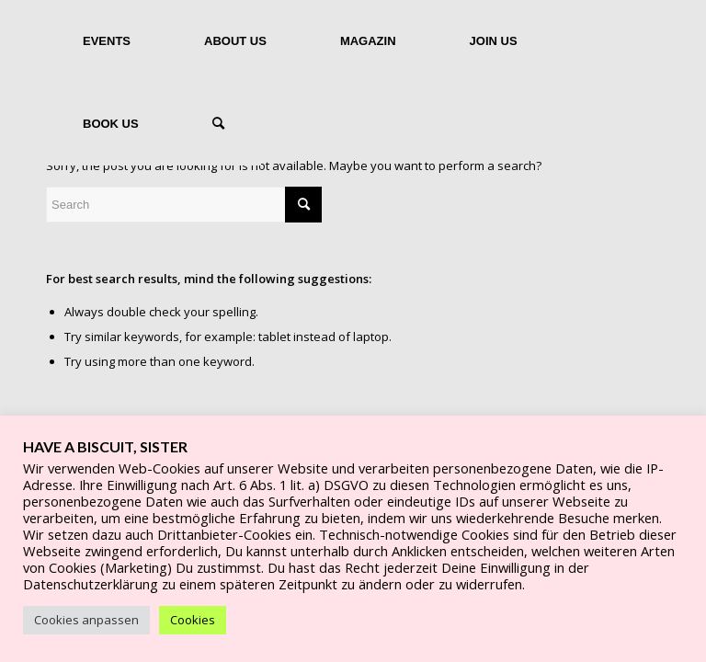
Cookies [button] (192, 619)
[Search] (218, 124)
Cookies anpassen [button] (86, 619)
